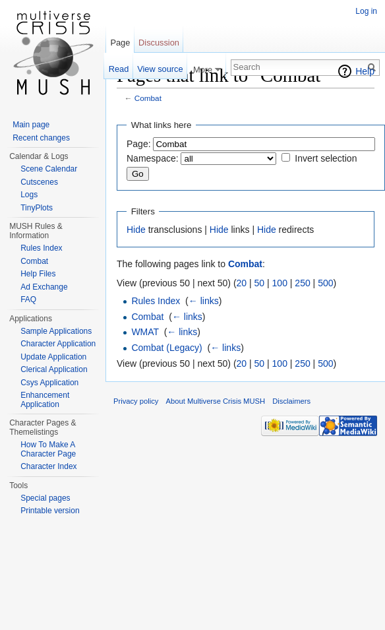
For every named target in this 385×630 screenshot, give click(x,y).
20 (242, 283)
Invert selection (326, 158)
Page (120, 42)
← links (204, 301)
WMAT (144, 332)
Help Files (37, 273)
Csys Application (49, 382)
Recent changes (41, 137)
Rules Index (155, 301)
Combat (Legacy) (166, 347)
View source (160, 69)
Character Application (58, 343)
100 (279, 283)
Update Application (53, 357)
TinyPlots (36, 207)
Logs (29, 194)
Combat (148, 98)
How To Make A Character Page (48, 449)
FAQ (28, 299)
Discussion (158, 42)
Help (364, 71)
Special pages (45, 498)
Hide (136, 229)
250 (302, 283)
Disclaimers (291, 401)
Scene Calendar (48, 168)
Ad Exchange (43, 287)
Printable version (49, 510)
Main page (31, 124)
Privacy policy (135, 401)
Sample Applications (56, 331)
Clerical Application (53, 369)
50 (259, 283)
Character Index (48, 466)
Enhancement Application (44, 400)
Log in (366, 11)
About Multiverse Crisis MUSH (215, 401)
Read (119, 69)
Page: (139, 144)
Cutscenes (39, 182)
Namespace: (153, 158)
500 (325, 283)
